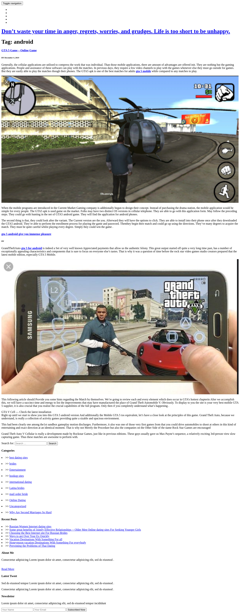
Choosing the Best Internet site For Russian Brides (38, 532)
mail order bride (18, 494)
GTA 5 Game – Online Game (19, 50)
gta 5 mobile (143, 71)
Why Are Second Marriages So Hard (30, 512)
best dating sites (18, 457)
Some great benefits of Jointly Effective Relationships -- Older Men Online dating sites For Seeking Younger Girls (75, 529)
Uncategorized (17, 506)
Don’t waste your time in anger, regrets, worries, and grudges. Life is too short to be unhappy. (115, 31)
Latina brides (16, 488)
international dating (20, 481)
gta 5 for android (31, 248)
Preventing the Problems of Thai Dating (32, 545)
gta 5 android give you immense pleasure (26, 234)
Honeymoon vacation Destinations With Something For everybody (47, 542)
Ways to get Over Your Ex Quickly (29, 536)
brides (12, 463)
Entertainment (17, 469)
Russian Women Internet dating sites (30, 526)
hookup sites (16, 475)
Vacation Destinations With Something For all (35, 539)
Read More (7, 569)
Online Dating (17, 500)
